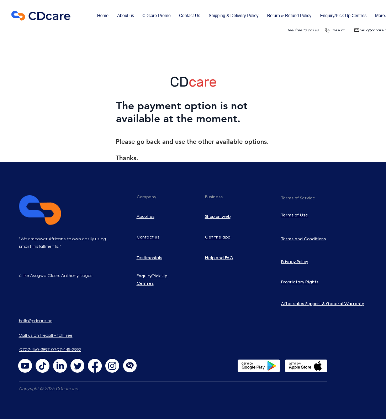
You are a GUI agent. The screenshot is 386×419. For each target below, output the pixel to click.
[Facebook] (95, 366)
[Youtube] (25, 366)
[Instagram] (112, 366)
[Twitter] (77, 366)
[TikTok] (42, 366)
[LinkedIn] (60, 366)
